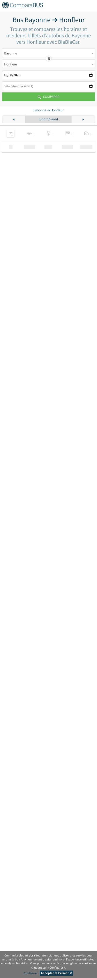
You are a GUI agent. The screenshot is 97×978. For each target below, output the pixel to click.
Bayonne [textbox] (10, 53)
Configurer (31, 973)
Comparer (48, 96)
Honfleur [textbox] (10, 64)
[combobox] (48, 53)
